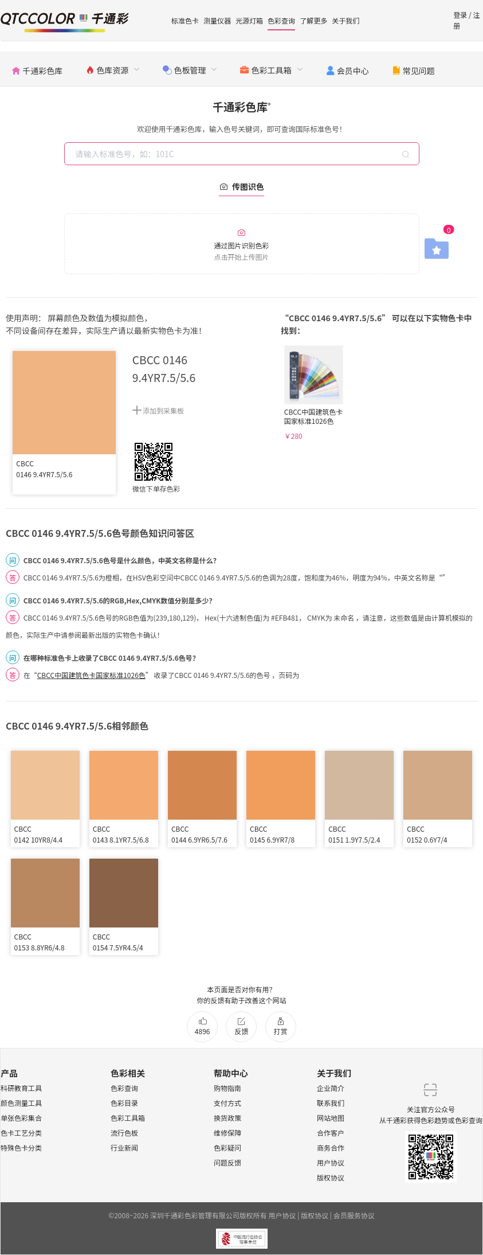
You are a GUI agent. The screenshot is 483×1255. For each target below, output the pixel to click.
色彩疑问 (227, 1147)
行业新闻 (124, 1147)
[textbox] (243, 154)
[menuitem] (37, 69)
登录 (460, 15)
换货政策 (227, 1118)
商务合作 (330, 1147)
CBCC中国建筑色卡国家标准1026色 (91, 675)
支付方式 (227, 1103)
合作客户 (330, 1132)
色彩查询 (281, 20)
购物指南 (227, 1088)
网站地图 (330, 1118)
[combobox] (243, 154)
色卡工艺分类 (21, 1132)
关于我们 (345, 20)
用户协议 (330, 1162)
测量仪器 (217, 20)
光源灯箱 (249, 20)
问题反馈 (227, 1162)
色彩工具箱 (128, 1118)
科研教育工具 (21, 1088)
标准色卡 (185, 20)
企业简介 (330, 1088)
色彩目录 (124, 1103)
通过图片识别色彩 (241, 245)
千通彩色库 (242, 107)
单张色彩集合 (21, 1118)
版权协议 (330, 1177)
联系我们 (330, 1103)
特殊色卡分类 (21, 1147)
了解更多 (313, 20)
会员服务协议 (354, 1215)
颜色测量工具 (21, 1103)
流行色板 (124, 1132)
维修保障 (227, 1132)
